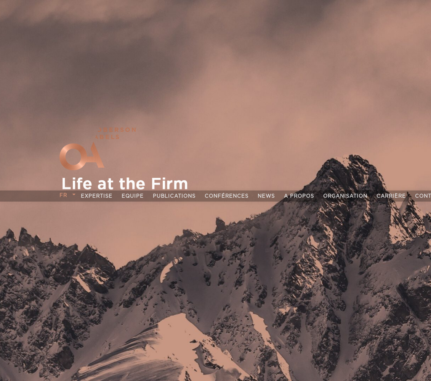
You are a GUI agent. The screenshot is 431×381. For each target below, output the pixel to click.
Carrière (391, 196)
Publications (174, 196)
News (266, 196)
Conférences (226, 196)
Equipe (133, 196)
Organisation (345, 196)
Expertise (96, 196)
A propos (299, 196)
